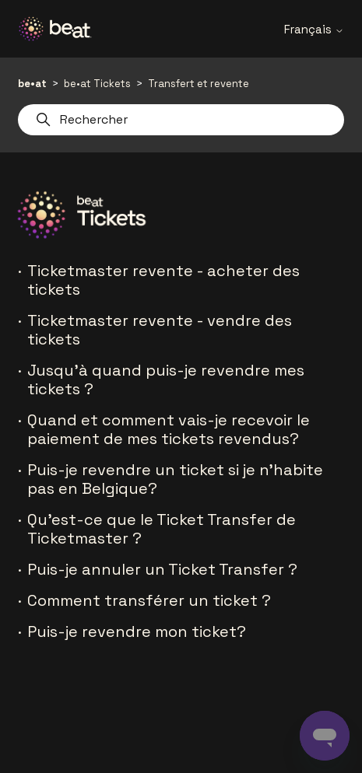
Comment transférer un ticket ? (149, 600)
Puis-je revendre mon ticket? (136, 631)
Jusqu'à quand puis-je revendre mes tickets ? (165, 379)
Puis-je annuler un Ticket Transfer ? (162, 569)
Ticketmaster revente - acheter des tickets (163, 280)
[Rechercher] (181, 119)
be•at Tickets (97, 83)
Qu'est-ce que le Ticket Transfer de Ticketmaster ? (161, 528)
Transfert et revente (198, 83)
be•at (32, 83)
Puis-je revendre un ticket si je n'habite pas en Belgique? (175, 479)
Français (314, 29)
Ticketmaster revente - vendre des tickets (159, 329)
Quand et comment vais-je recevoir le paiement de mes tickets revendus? (168, 429)
